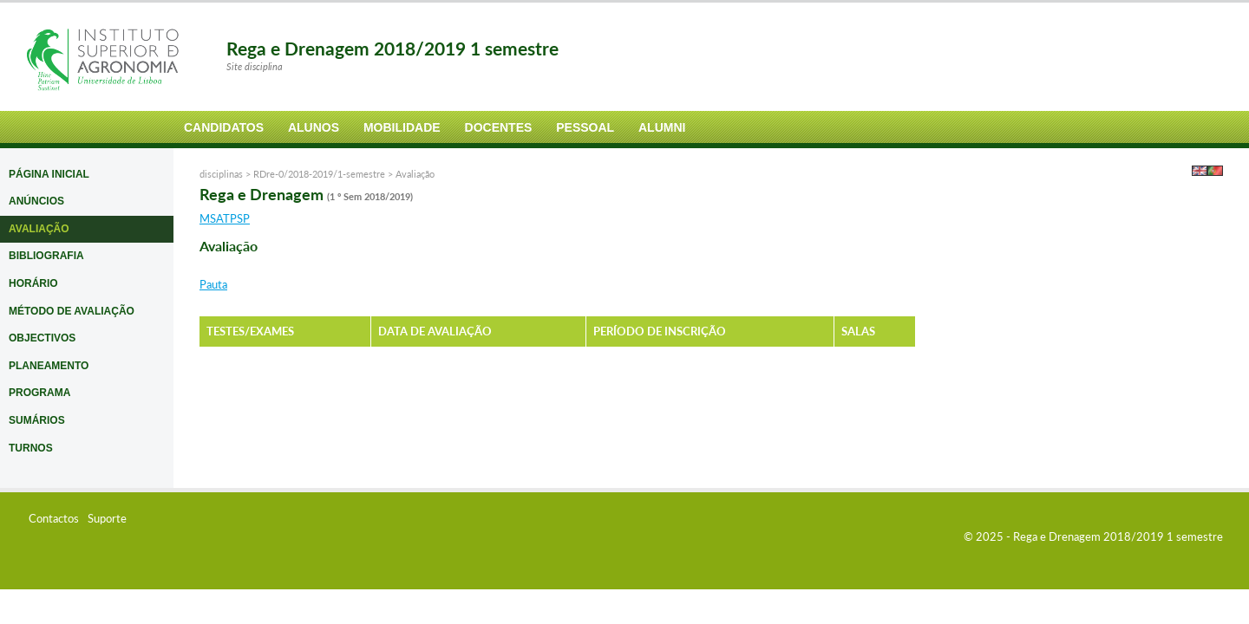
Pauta (213, 284)
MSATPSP (224, 218)
